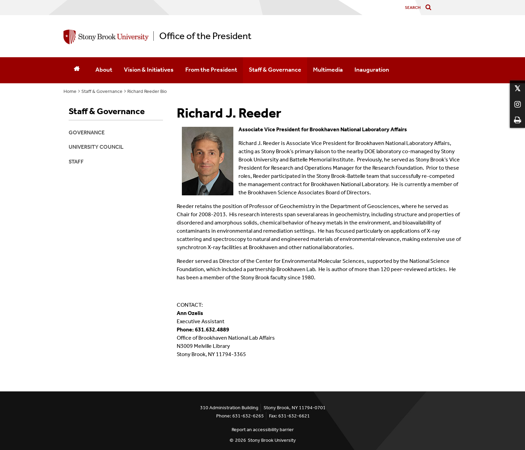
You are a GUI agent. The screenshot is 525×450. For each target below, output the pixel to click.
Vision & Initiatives (149, 69)
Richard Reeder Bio (147, 91)
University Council (96, 147)
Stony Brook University (272, 440)
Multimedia (328, 69)
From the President (211, 69)
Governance (87, 132)
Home (70, 91)
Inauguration (371, 69)
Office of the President (205, 36)
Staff (76, 161)
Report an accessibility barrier (263, 430)
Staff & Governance (275, 69)
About (103, 69)
